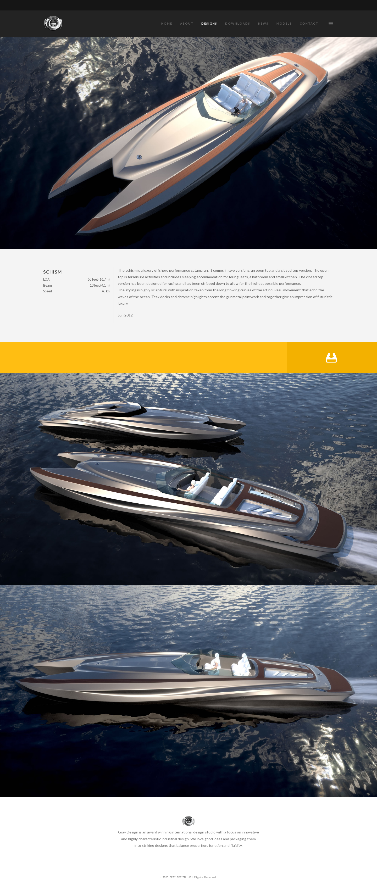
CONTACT (309, 23)
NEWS (263, 23)
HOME (166, 23)
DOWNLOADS (237, 23)
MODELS (284, 23)
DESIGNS (209, 23)
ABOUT (186, 23)
